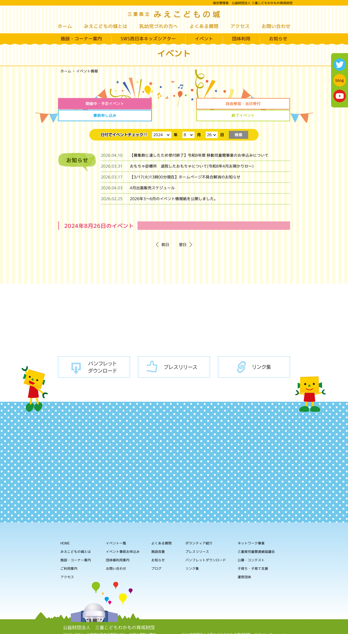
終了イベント (262, 103)
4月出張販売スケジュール (152, 175)
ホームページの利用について (233, 626)
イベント (204, 38)
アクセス (240, 26)
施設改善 (158, 539)
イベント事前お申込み (123, 539)
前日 (165, 232)
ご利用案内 (68, 556)
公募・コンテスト (251, 547)
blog (339, 80)
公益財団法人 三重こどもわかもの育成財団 (109, 615)
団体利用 (241, 38)
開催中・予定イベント (85, 103)
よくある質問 (203, 26)
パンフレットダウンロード (94, 354)
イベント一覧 (116, 530)
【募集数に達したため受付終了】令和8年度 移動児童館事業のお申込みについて (199, 143)
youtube (339, 96)
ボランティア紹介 (198, 530)
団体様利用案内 (118, 547)
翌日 (183, 232)
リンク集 (254, 354)
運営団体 (244, 564)
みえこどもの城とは (105, 26)
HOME (65, 530)
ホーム (65, 26)
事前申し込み (203, 103)
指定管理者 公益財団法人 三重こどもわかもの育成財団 (252, 3)
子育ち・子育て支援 (253, 556)
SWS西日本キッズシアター (148, 38)
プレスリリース (174, 354)
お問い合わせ (275, 26)
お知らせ (278, 38)
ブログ (156, 556)
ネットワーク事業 (251, 530)
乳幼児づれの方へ (158, 26)
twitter (339, 64)
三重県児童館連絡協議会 (256, 539)
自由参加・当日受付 (144, 103)
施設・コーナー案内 (81, 38)
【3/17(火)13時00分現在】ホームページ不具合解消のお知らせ (185, 164)
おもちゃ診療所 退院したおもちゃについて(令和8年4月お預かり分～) (192, 153)
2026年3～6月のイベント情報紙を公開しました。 (174, 186)
